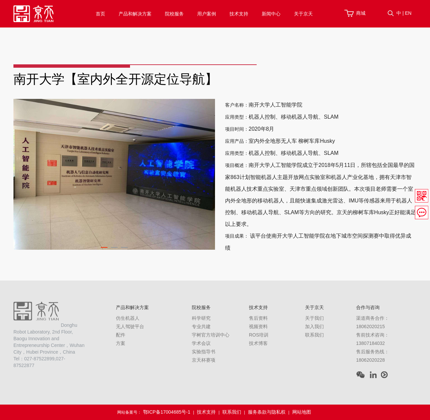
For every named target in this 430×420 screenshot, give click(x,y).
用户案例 (206, 13)
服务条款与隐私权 (267, 412)
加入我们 (314, 326)
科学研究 (201, 318)
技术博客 (258, 343)
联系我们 (314, 335)
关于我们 (314, 318)
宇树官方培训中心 (210, 335)
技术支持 (238, 13)
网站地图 (301, 412)
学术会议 (201, 343)
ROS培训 (258, 335)
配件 (120, 335)
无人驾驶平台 (130, 326)
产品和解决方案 (135, 13)
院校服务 (174, 13)
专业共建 (201, 326)
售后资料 (258, 318)
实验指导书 (203, 351)
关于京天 (303, 13)
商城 (361, 13)
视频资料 (258, 326)
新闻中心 (271, 13)
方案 (120, 343)
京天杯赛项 (203, 360)
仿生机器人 (127, 318)
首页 (100, 13)
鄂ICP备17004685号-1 (166, 412)
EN (408, 13)
